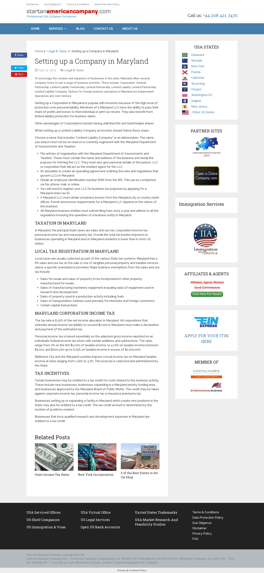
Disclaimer (32, 4)
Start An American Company (43, 554)
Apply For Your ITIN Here (206, 338)
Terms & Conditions (78, 4)
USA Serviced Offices (43, 512)
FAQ (195, 538)
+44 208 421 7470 (220, 15)
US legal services (95, 519)
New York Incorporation (95, 474)
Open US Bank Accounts (100, 527)
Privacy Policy (202, 533)
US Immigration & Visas (46, 527)
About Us (130, 28)
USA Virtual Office (96, 512)
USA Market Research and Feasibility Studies (156, 521)
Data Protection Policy (107, 4)
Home (35, 28)
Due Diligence (52, 4)
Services (56, 28)
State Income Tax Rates (52, 474)
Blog (80, 28)
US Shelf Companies (43, 519)
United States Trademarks (156, 512)
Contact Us (103, 28)
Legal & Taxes (74, 70)
